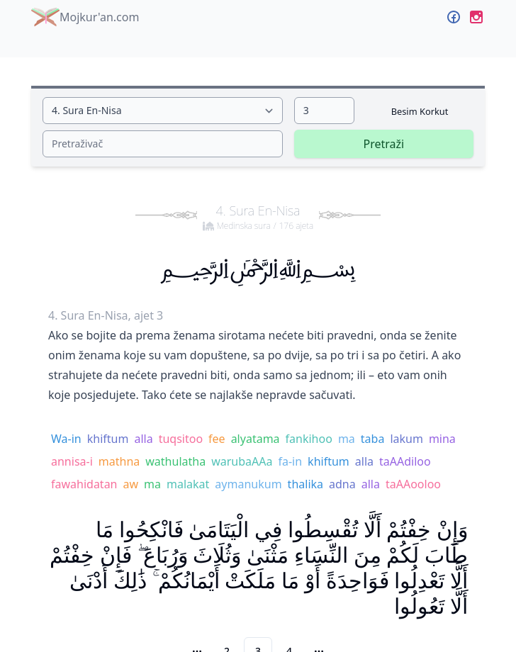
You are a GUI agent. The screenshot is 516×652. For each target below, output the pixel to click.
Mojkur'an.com (85, 17)
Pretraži (383, 144)
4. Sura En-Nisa (258, 217)
